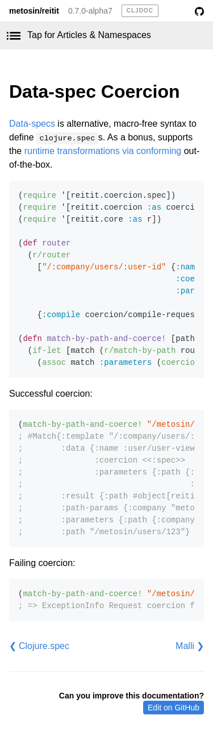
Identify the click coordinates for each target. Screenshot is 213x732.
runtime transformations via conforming (103, 151)
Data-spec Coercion (94, 91)
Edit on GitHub (173, 707)
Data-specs (32, 123)
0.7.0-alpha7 (90, 10)
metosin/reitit (34, 10)
